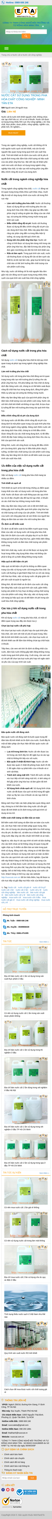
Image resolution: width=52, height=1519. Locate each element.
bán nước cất (22, 892)
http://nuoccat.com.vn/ (10, 877)
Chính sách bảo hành (13, 1454)
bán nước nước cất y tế (15, 895)
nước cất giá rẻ (24, 887)
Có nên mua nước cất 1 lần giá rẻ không (21, 1207)
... (10, 902)
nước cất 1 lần (7, 890)
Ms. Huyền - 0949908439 (16, 927)
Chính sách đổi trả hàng (14, 1462)
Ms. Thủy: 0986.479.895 (15, 933)
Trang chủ (5, 55)
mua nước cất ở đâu (31, 897)
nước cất (36, 188)
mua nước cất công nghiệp (28, 900)
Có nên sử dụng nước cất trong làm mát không (24, 1241)
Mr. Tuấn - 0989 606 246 (15, 921)
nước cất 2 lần (22, 890)
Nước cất (12, 887)
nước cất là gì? (39, 887)
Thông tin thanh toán (13, 1470)
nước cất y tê (35, 890)
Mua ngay (13, 133)
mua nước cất (15, 897)
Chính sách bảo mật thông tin (17, 1466)
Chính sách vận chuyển (14, 1458)
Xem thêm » (44, 942)
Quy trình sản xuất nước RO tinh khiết (20, 1353)
